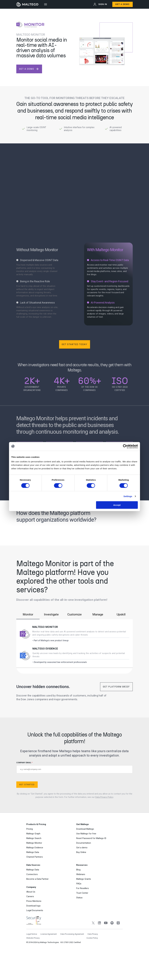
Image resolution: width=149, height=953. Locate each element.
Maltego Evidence (45, 648)
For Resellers (82, 888)
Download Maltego (85, 829)
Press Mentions (33, 901)
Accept (116, 505)
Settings (128, 496)
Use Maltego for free (86, 833)
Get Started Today (74, 344)
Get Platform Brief (116, 686)
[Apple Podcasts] (118, 923)
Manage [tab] (97, 614)
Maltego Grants (83, 879)
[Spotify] (112, 923)
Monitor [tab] (28, 614)
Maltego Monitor (45, 626)
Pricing (29, 829)
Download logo (33, 905)
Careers (30, 896)
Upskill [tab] (121, 614)
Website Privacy (33, 938)
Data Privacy (93, 934)
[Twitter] (93, 923)
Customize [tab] (74, 614)
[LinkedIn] (99, 923)
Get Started (26, 784)
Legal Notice (31, 934)
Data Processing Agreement (72, 934)
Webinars (80, 874)
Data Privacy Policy (104, 797)
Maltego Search (33, 838)
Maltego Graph (33, 833)
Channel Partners (34, 857)
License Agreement (48, 934)
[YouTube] (106, 923)
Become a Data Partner (37, 879)
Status (79, 897)
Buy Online (81, 852)
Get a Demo (122, 4)
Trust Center (82, 893)
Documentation (83, 843)
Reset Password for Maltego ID (91, 838)
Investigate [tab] (51, 614)
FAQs (78, 883)
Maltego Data (32, 852)
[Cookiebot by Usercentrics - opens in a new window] (125, 446)
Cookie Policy (92, 938)
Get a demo (81, 847)
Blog (78, 869)
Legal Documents (34, 910)
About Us (30, 891)
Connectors (32, 874)
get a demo (29, 69)
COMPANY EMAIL (74, 767)
